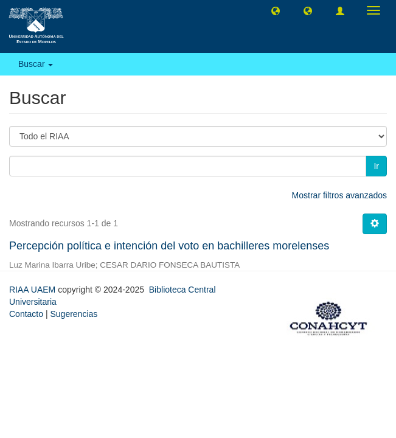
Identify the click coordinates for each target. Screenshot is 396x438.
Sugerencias (73, 314)
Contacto (26, 314)
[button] (276, 10)
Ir (376, 166)
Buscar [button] (35, 64)
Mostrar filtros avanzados (339, 195)
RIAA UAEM (33, 289)
